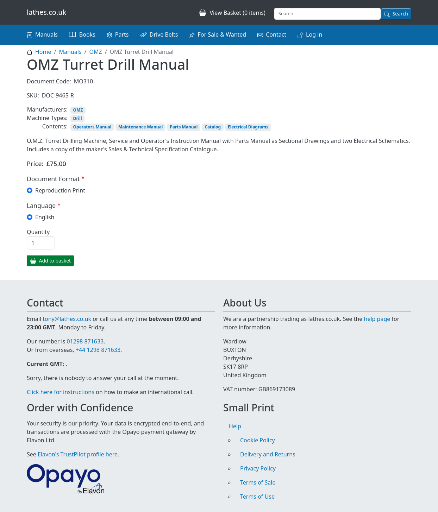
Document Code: (49, 81)
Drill (77, 118)
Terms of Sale (257, 482)
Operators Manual (92, 127)
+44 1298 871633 (98, 350)
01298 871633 (85, 341)
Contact (276, 34)
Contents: (55, 126)
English (44, 217)
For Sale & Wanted (222, 34)
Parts (122, 34)
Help (235, 426)
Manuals (46, 34)
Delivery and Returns (267, 454)
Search (400, 13)
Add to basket (55, 260)
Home (43, 52)
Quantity (38, 232)
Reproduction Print (60, 190)
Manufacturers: (47, 109)
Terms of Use (257, 496)
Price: (35, 163)
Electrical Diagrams (248, 127)
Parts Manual (184, 127)
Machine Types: (47, 118)
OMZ (95, 52)
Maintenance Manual (140, 127)
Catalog (213, 127)
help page (377, 319)
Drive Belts (164, 34)
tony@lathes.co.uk (67, 319)
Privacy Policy (258, 468)
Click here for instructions (60, 392)
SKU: (33, 95)
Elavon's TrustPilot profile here (78, 454)
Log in (314, 34)
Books (87, 34)
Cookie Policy (257, 440)
